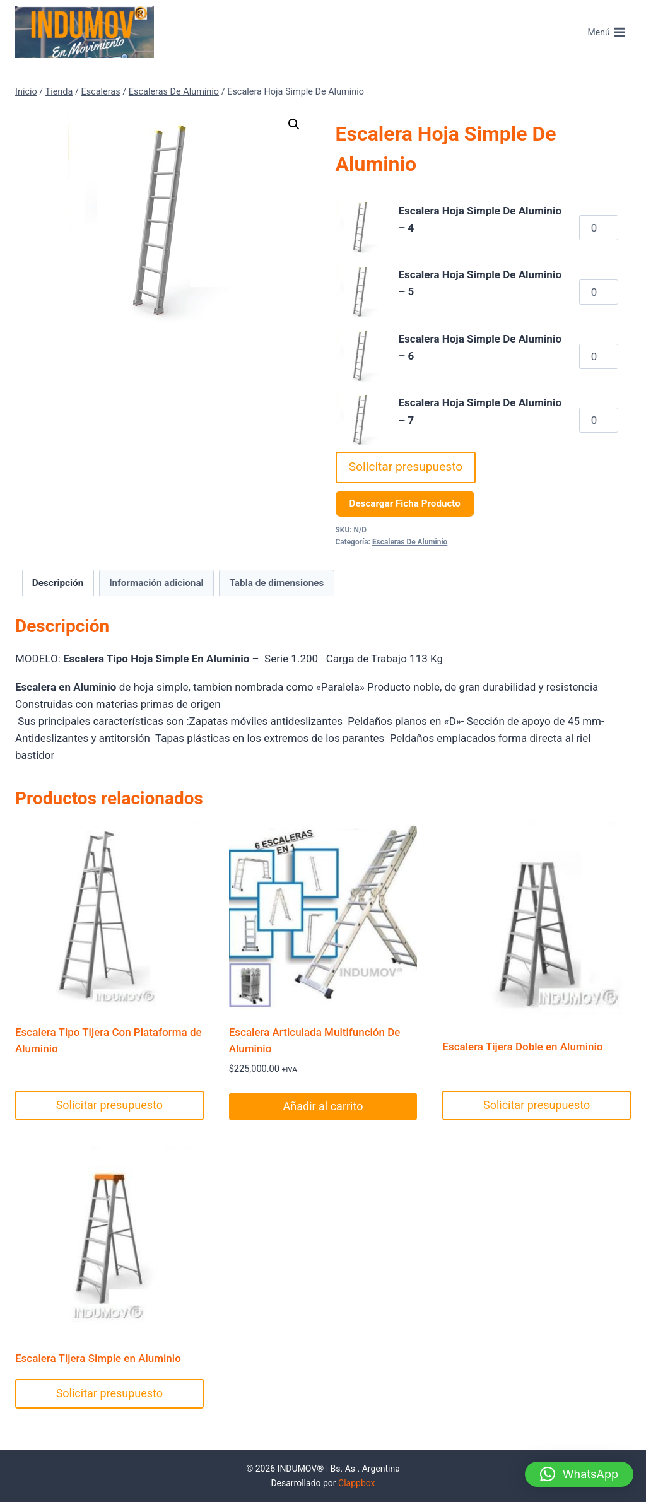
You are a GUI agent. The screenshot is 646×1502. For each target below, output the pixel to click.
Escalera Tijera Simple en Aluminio (98, 1358)
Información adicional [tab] (156, 583)
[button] (294, 124)
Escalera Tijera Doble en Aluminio (522, 1046)
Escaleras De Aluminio (409, 541)
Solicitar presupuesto (406, 466)
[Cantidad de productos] (598, 227)
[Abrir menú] (606, 32)
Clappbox (356, 1483)
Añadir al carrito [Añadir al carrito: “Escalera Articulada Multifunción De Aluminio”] (323, 1106)
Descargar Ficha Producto (405, 503)
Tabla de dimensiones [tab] (276, 583)
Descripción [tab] (58, 583)
